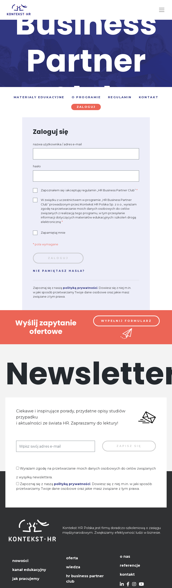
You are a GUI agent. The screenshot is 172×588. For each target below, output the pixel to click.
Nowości (20, 561)
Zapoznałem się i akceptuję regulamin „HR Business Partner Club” (85, 190)
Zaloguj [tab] (86, 107)
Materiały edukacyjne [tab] (39, 97)
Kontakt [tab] (149, 97)
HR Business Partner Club (85, 579)
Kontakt (127, 574)
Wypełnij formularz (126, 320)
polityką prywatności (80, 288)
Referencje (130, 565)
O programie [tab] (86, 97)
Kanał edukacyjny (29, 570)
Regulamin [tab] (120, 97)
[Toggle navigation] (161, 10)
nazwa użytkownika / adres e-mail (57, 144)
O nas (125, 556)
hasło (37, 166)
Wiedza (73, 567)
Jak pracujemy (25, 579)
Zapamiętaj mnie (49, 233)
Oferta (72, 558)
